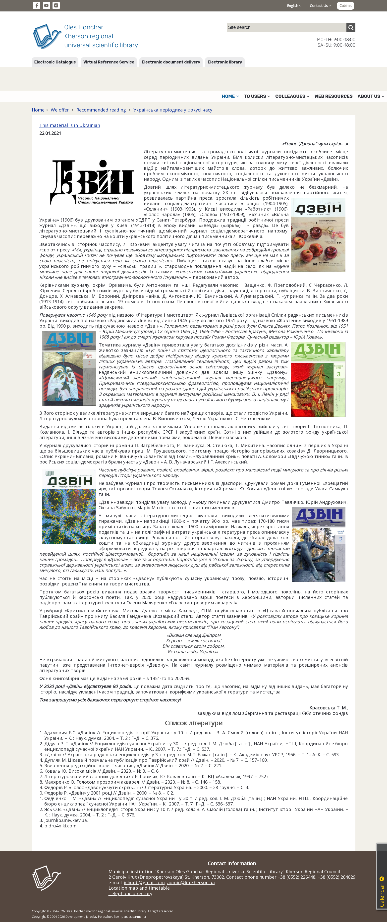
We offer (60, 110)
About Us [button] (371, 96)
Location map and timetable (139, 888)
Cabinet (345, 5)
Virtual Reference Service (108, 62)
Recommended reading (101, 110)
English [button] (294, 5)
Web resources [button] (334, 96)
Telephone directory (130, 893)
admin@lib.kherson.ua (191, 882)
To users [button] (257, 96)
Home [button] (230, 96)
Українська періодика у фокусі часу (172, 110)
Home (38, 110)
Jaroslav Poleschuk (99, 917)
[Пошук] (350, 27)
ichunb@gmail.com (144, 882)
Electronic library (225, 62)
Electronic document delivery (171, 62)
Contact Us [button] (320, 5)
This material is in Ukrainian (69, 125)
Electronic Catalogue (55, 62)
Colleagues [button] (292, 96)
